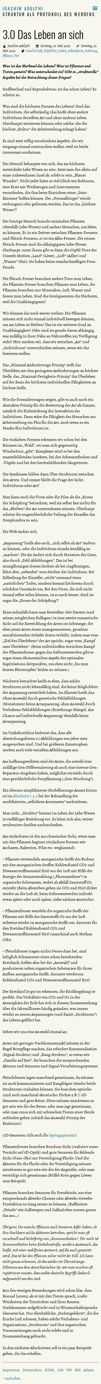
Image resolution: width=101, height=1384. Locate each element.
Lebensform (75, 50)
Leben (62, 50)
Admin (88, 1370)
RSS (78, 1370)
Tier (16, 55)
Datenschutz (32, 1370)
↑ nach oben (11, 1378)
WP (69, 1370)
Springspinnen (61, 1135)
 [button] (95, 8)
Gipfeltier (50, 50)
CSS (60, 1370)
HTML (50, 1370)
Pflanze (7, 55)
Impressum (11, 1370)
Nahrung (91, 50)
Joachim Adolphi (23, 8)
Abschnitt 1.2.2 (25, 796)
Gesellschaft (34, 50)
